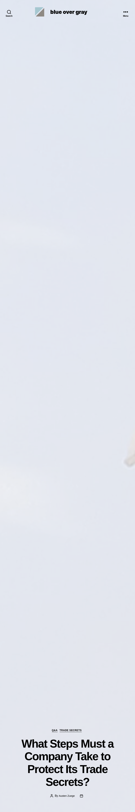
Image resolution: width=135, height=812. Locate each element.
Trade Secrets (72, 730)
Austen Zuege (66, 795)
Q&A (54, 730)
